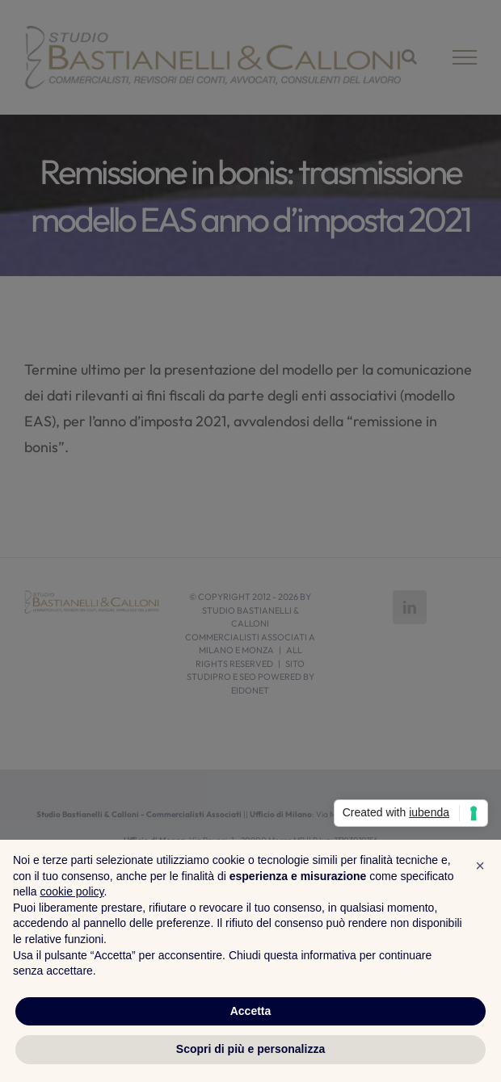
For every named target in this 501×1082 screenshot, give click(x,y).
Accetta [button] (251, 1010)
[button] (480, 866)
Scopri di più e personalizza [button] (250, 1048)
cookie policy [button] (71, 891)
